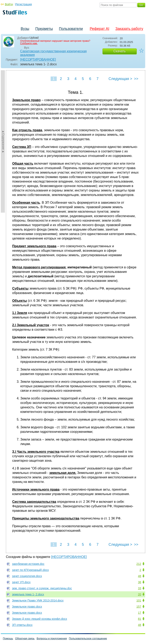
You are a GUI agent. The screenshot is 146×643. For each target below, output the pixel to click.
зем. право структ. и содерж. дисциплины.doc (42, 588)
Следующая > (120, 79)
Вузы (25, 29)
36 (139, 582)
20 (139, 594)
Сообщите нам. (29, 43)
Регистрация (23, 4)
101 (138, 600)
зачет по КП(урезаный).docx (30, 570)
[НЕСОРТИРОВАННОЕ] (38, 59)
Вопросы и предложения (52, 638)
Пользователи (71, 29)
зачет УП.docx (21, 582)
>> (136, 79)
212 (138, 563)
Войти (9, 4)
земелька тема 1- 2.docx (28, 594)
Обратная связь (25, 638)
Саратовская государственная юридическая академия (53, 53)
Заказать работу (129, 29)
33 (139, 588)
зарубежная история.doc (28, 563)
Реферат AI (99, 29)
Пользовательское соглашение (88, 638)
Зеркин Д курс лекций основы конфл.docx (39, 618)
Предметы (44, 29)
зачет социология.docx (27, 576)
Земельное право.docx (27, 606)
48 (139, 576)
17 (139, 612)
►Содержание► (3, 141)
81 (139, 618)
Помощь (8, 638)
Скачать (119, 51)
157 (138, 606)
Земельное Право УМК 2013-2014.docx (37, 600)
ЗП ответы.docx (22, 625)
